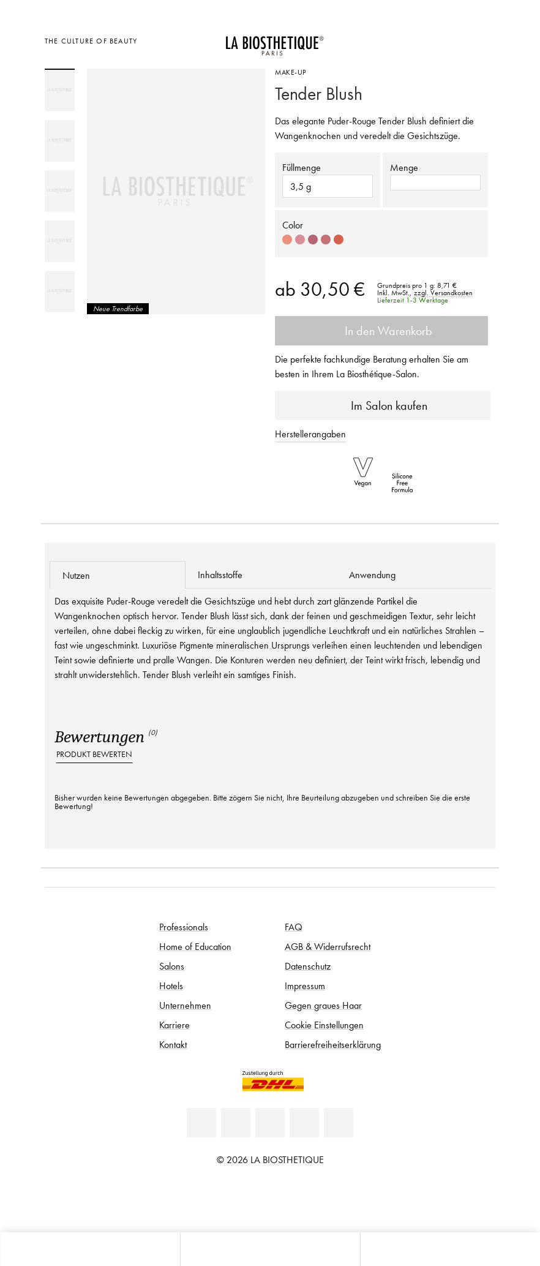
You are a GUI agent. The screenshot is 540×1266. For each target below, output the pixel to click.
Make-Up (290, 72)
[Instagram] (304, 1122)
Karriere (174, 1025)
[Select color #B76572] (313, 239)
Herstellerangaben (310, 434)
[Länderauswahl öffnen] (422, 39)
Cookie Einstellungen (324, 1025)
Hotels (171, 985)
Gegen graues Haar (323, 1005)
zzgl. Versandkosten (443, 292)
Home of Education (195, 946)
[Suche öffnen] (450, 1249)
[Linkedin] (201, 1122)
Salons (171, 966)
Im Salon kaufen (383, 405)
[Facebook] (235, 1122)
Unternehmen (185, 1005)
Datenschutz (308, 966)
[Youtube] (270, 1122)
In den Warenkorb (381, 330)
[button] (435, 182)
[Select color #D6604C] (338, 239)
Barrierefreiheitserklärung (333, 1044)
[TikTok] (338, 1122)
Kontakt (173, 1044)
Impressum (305, 985)
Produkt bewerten (94, 754)
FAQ (293, 927)
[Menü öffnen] (270, 1249)
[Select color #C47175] (326, 239)
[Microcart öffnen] (482, 39)
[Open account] (452, 39)
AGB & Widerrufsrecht (327, 946)
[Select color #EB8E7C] (287, 239)
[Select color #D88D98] (300, 239)
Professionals (183, 927)
